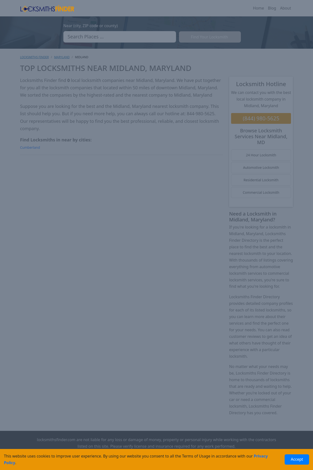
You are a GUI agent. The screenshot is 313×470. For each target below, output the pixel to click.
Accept (297, 459)
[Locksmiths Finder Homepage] (47, 8)
